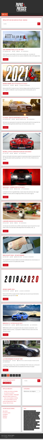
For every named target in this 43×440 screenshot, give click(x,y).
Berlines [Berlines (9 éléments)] (31, 411)
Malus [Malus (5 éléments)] (25, 418)
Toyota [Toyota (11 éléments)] (38, 428)
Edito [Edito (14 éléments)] (28, 415)
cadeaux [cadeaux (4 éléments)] (34, 412)
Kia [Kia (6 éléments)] (24, 417)
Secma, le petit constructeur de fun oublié (17, 152)
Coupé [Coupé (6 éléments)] (30, 414)
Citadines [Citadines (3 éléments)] (38, 412)
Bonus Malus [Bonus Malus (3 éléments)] (26, 412)
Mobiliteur (5, 416)
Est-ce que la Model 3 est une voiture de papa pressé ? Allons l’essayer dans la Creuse (10, 401)
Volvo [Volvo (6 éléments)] (33, 429)
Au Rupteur (5, 414)
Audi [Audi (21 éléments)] (25, 411)
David (14, 51)
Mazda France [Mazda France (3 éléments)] (32, 418)
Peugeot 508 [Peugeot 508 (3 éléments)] (37, 421)
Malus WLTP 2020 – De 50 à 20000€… (14, 255)
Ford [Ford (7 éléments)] (33, 415)
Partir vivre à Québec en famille (11, 398)
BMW (18, 324)
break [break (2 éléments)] (31, 412)
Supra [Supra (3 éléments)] (33, 428)
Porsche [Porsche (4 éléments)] (35, 423)
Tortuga (5, 436)
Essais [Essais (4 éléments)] (31, 415)
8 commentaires (7, 361)
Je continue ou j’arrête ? (9, 393)
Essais (25, 119)
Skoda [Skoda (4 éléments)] (30, 428)
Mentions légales (11, 435)
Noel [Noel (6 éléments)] (34, 420)
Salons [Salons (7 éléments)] (32, 426)
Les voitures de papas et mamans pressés (31, 360)
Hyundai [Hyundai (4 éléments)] (36, 415)
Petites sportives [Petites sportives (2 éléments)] (27, 421)
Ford (22, 360)
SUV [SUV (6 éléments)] (35, 428)
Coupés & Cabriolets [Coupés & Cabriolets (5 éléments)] (35, 414)
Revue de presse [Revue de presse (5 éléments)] (36, 425)
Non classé (20, 256)
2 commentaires (25, 51)
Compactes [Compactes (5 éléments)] (26, 414)
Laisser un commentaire (25, 85)
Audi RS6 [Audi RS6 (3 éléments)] (27, 411)
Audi (18, 119)
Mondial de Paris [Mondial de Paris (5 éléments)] (27, 420)
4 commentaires (31, 119)
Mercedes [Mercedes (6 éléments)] (38, 418)
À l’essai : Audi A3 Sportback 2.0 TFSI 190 (15, 118)
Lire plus (5, 59)
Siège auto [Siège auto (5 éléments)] (26, 428)
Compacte (21, 119)
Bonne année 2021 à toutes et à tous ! (15, 84)
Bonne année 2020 (9, 289)
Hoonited (5, 417)
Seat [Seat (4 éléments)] (35, 426)
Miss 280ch (5, 411)
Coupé (25, 324)
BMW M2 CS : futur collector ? (13, 323)
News (19, 51)
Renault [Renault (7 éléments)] (25, 425)
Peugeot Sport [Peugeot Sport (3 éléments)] (26, 423)
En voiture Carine (6, 412)
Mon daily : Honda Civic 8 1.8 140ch (14, 187)
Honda (19, 188)
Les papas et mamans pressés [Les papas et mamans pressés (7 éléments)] (31, 417)
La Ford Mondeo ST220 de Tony (13, 359)
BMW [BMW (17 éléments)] (35, 411)
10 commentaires (26, 188)
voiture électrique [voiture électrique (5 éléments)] (27, 429)
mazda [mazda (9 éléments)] (28, 418)
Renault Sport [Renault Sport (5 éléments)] (30, 425)
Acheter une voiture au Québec (11, 391)
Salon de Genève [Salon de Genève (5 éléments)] (27, 426)
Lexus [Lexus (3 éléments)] (38, 417)
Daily (16, 188)
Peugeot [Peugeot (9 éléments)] (32, 421)
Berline (19, 360)
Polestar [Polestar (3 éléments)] (31, 423)
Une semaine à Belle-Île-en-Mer (13, 50)
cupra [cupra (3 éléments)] (25, 415)
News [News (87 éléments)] (32, 420)
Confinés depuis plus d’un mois (13, 221)
